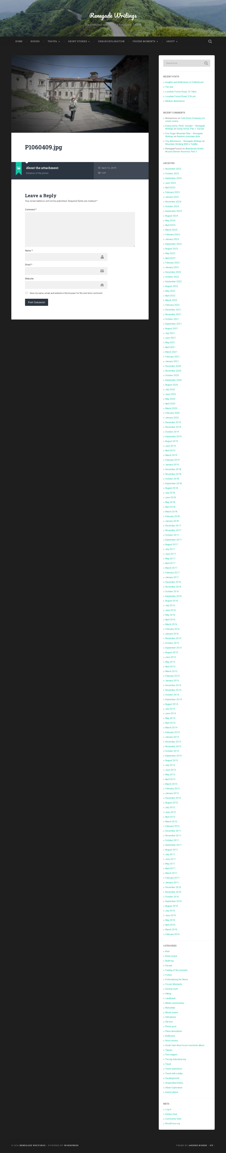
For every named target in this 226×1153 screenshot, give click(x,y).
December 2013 (173, 742)
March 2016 (171, 625)
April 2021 (170, 348)
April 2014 (170, 723)
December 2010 (173, 888)
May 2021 (170, 343)
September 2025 (173, 179)
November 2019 (173, 427)
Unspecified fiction (174, 1083)
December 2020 (173, 366)
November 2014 (173, 690)
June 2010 (170, 916)
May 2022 (170, 291)
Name (29, 253)
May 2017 (170, 559)
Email (28, 267)
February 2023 (172, 263)
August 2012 (171, 803)
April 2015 (170, 667)
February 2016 (172, 629)
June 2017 (170, 554)
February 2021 (172, 357)
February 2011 (172, 878)
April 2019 (170, 451)
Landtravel (170, 999)
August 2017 (171, 545)
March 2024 (171, 230)
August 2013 (171, 761)
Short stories (77, 42)
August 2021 (171, 329)
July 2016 (170, 606)
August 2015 (171, 653)
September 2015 (173, 648)
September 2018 (173, 484)
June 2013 (170, 770)
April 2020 (170, 404)
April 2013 (170, 780)
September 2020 (173, 381)
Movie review (171, 1013)
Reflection (170, 1036)
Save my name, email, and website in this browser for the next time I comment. (66, 297)
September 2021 (173, 324)
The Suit (169, 87)
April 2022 (170, 296)
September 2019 (173, 437)
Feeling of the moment (176, 971)
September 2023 (173, 244)
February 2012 (172, 827)
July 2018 (170, 493)
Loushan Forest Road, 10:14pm (180, 92)
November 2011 (173, 836)
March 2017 (171, 568)
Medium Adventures (175, 101)
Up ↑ (212, 1146)
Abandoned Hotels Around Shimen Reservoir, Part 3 (184, 151)
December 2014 (173, 686)
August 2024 (171, 216)
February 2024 (172, 235)
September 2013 (173, 756)
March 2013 (171, 784)
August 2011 (171, 850)
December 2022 (173, 272)
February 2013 (172, 789)
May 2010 (170, 921)
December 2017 (173, 526)
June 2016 (170, 611)
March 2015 (171, 672)
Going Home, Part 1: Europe (190, 129)
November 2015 (173, 639)
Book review (171, 956)
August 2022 (171, 287)
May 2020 (170, 399)
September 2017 (173, 540)
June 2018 (170, 498)
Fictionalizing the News (176, 980)
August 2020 (171, 385)
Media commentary (174, 1003)
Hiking (35, 42)
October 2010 (172, 897)
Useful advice (171, 1093)
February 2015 (172, 676)
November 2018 (173, 474)
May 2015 (170, 662)
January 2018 (172, 521)
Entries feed (171, 1115)
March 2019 (171, 456)
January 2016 (172, 634)
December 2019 (173, 423)
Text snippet (171, 1055)
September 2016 (173, 597)
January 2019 (172, 465)
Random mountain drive (188, 137)
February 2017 (172, 573)
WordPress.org (172, 1124)
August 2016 (171, 601)
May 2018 (170, 503)
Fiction (168, 975)
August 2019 (171, 442)
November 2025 (173, 169)
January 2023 (172, 268)
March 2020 (171, 409)
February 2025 (172, 193)
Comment (30, 210)
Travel (52, 42)
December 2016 (173, 582)
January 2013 (172, 794)
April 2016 (170, 620)
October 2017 (172, 535)
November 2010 (173, 892)
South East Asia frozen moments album (184, 1046)
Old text (169, 1022)
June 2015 (170, 658)
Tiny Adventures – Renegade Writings (183, 142)
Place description (173, 1032)
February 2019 (172, 460)
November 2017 (173, 531)
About (170, 42)
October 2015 (172, 644)
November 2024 (173, 202)
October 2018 (172, 479)
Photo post (170, 1027)
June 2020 (170, 395)
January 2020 (172, 418)
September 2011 (173, 845)
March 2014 (171, 728)
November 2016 (173, 587)
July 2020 (170, 390)
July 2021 (170, 334)
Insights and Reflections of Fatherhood (184, 83)
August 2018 (171, 489)
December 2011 (173, 831)
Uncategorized (172, 1079)
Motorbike (170, 1008)
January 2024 (172, 240)
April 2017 (170, 564)
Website (29, 282)
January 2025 (172, 197)
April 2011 (170, 869)
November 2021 (173, 315)
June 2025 (170, 183)
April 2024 (170, 226)
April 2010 (170, 925)
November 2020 (173, 371)
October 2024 (172, 207)
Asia (167, 952)
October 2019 (172, 432)
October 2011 (172, 841)
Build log (169, 961)
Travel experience (173, 1069)
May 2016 (170, 615)
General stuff (171, 989)
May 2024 (170, 221)
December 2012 (173, 798)
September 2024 (173, 212)
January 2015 (172, 681)
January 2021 (172, 362)
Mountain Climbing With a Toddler (181, 144)
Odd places (170, 1018)
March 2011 (171, 874)
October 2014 (172, 695)
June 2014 (170, 714)
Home (19, 42)
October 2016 (172, 592)
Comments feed (173, 1119)
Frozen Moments (144, 42)
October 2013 (172, 752)
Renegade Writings (113, 15)
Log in (168, 1110)
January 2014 (172, 737)
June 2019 (170, 446)
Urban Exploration (111, 42)
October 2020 (172, 376)
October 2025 (172, 174)
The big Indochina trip (175, 1060)
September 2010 (173, 902)
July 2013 (170, 766)
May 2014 (170, 719)
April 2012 (170, 817)
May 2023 (170, 254)
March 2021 (171, 352)
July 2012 (170, 808)
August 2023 (171, 249)
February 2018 (172, 517)
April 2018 (170, 507)
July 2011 (170, 855)
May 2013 (170, 775)
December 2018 (173, 470)
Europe (168, 966)
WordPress (71, 1146)
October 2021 (172, 319)
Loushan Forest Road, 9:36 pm (180, 97)
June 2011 (170, 860)
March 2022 (171, 301)
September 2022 (173, 282)
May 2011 (170, 864)
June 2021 (170, 338)
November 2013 (173, 747)
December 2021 (173, 310)
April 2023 (170, 258)
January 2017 (172, 578)
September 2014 (173, 700)
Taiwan (168, 1050)
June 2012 (170, 813)
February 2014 (172, 733)
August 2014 (171, 705)
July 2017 (170, 550)
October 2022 (172, 277)
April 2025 (170, 188)
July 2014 (170, 709)
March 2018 (171, 512)
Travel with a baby (174, 1074)
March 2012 (171, 822)
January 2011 (172, 883)
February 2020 (172, 413)
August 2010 (171, 907)
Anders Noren (197, 1146)
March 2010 (171, 930)
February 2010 (172, 935)
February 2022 (172, 305)
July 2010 (170, 911)
